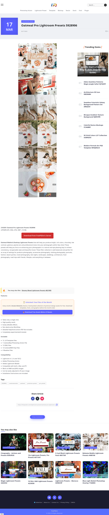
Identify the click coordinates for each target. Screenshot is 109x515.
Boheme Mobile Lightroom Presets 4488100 (93, 454)
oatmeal (22, 383)
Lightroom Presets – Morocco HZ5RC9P (66, 482)
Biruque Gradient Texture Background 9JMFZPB (94, 116)
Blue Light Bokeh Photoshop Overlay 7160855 (94, 482)
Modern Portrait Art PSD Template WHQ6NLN (93, 147)
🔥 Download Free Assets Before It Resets (37, 312)
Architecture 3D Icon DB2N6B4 (92, 93)
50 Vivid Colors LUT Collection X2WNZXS (95, 136)
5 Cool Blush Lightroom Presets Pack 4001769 (67, 454)
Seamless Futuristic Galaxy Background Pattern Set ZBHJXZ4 (94, 104)
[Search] (97, 5)
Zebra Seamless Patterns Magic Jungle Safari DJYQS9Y (95, 83)
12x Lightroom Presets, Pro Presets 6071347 (38, 456)
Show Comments (37, 417)
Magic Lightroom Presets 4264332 (10, 482)
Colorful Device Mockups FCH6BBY (93, 126)
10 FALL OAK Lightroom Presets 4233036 (40, 482)
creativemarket (13, 383)
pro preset (42, 383)
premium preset (32, 383)
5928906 (4, 383)
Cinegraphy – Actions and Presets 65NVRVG (11, 454)
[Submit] (105, 5)
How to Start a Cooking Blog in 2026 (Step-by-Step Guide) (93, 70)
